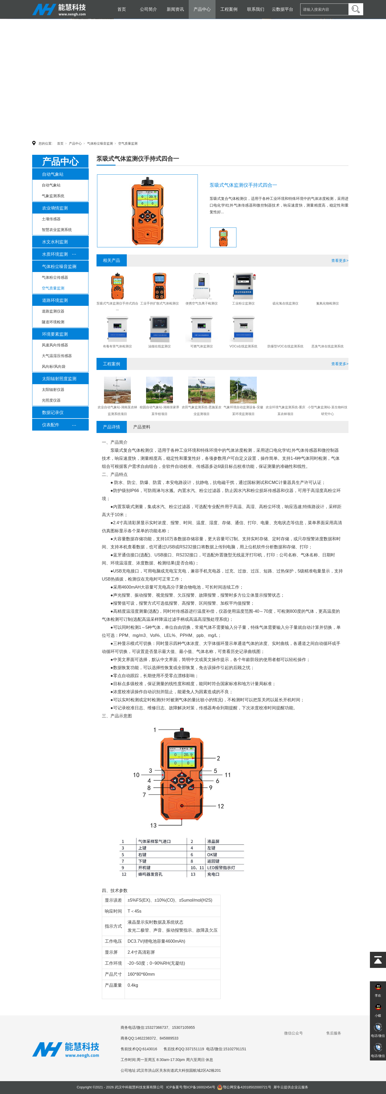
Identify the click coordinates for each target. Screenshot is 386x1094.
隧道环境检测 (53, 322)
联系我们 (255, 9)
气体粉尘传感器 (55, 277)
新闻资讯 (175, 9)
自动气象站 (53, 174)
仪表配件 (50, 425)
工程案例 (228, 9)
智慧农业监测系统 (57, 229)
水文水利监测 (55, 242)
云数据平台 (282, 9)
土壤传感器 (51, 219)
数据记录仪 (53, 412)
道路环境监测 (55, 300)
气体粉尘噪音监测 (100, 143)
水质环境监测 (55, 254)
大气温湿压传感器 (57, 356)
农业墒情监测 (55, 208)
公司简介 (148, 9)
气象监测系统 (53, 196)
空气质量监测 (128, 143)
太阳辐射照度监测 (59, 378)
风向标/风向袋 (53, 366)
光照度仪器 (51, 400)
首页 (121, 9)
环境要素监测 (55, 334)
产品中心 (202, 9)
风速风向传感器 (55, 345)
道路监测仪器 (53, 311)
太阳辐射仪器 (53, 389)
